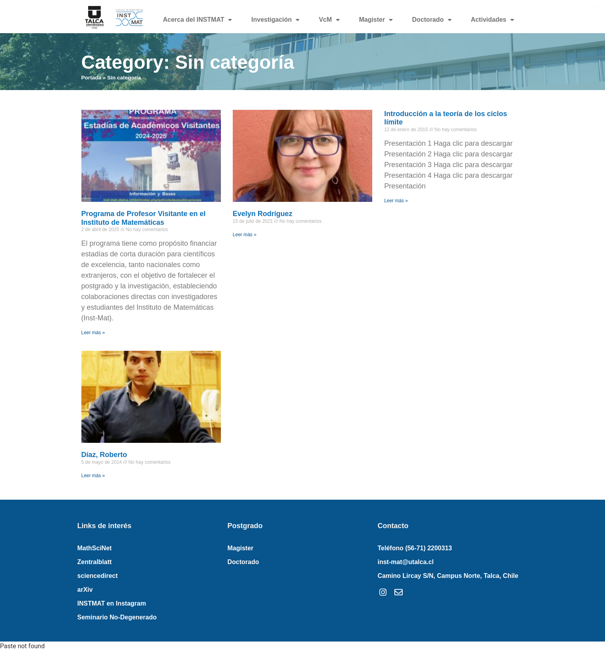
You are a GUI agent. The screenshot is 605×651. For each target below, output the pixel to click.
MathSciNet (94, 548)
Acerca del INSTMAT (197, 20)
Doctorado (432, 20)
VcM (329, 20)
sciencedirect (97, 575)
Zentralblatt (94, 562)
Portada (91, 78)
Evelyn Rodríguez (262, 214)
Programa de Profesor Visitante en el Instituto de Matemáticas (143, 218)
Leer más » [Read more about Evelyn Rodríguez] (244, 234)
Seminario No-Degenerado (117, 617)
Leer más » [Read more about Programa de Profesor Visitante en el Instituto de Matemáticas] (93, 332)
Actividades (492, 20)
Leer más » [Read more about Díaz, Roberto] (93, 475)
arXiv (85, 589)
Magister (376, 20)
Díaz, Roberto (104, 455)
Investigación (275, 20)
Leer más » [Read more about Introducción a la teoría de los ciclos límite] (396, 200)
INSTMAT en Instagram (111, 603)
